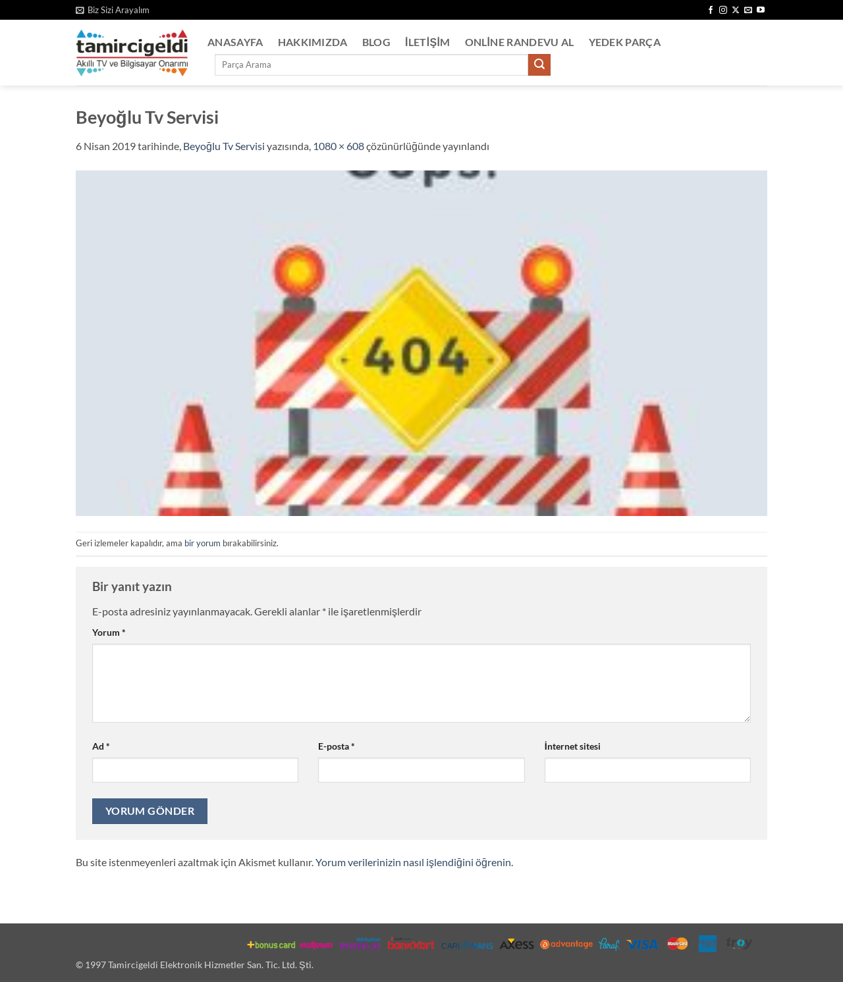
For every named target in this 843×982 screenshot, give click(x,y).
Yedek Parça (625, 42)
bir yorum (202, 543)
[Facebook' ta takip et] (711, 10)
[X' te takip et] (736, 10)
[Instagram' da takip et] (723, 10)
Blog (376, 42)
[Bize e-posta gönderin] (748, 10)
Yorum (109, 632)
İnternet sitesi (573, 746)
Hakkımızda (313, 42)
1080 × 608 (338, 146)
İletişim (427, 42)
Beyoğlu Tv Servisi (224, 146)
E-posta (336, 746)
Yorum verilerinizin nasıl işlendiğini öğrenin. (414, 862)
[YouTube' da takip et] (761, 10)
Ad (101, 746)
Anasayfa (235, 42)
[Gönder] (539, 65)
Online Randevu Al (519, 42)
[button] (113, 10)
